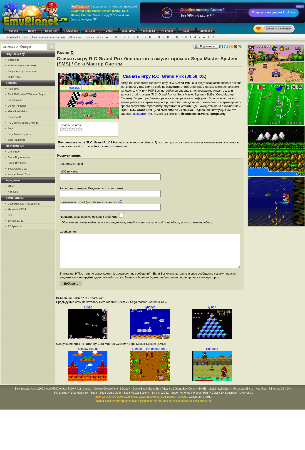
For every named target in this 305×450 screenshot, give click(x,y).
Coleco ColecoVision (106, 395)
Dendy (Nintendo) (17, 105)
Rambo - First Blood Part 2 (149, 355)
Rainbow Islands (87, 355)
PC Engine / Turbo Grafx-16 (23, 122)
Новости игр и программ (22, 65)
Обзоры (89, 37)
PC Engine (167, 31)
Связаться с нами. (200, 403)
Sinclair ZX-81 (15, 220)
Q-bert (212, 313)
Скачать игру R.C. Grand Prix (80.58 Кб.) (164, 76)
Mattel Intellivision (17, 111)
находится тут (142, 113)
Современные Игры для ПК (24, 203)
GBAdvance (71, 31)
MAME (109, 31)
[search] (23, 47)
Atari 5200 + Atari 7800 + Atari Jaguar (69, 395)
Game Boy (51, 31)
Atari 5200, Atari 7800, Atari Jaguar (27, 94)
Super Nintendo (16, 139)
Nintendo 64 (148, 31)
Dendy (32, 31)
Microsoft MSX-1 (17, 209)
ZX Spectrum (15, 226)
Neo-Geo (13, 191)
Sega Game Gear (17, 168)
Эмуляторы (22, 395)
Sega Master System (17, 37)
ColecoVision (15, 100)
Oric (10, 215)
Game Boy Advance (19, 157)
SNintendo (206, 31)
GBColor (90, 31)
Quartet (150, 313)
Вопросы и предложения (22, 71)
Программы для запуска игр (48, 37)
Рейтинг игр (75, 37)
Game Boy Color (17, 163)
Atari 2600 (13, 88)
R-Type (87, 313)
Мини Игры (129, 31)
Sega (186, 31)
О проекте (14, 59)
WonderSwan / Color (19, 174)
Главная (13, 31)
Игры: (100, 37)
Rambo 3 (212, 355)
